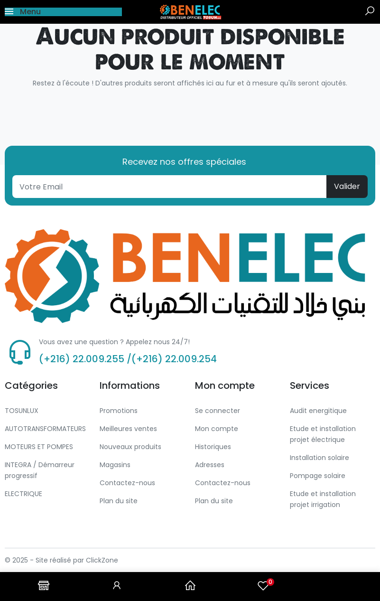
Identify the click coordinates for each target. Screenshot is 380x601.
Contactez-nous (127, 483)
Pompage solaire (317, 475)
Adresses (209, 465)
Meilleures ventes (128, 428)
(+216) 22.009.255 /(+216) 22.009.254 (128, 359)
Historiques (213, 446)
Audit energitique (318, 410)
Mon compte (216, 428)
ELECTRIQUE (23, 493)
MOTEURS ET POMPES (39, 446)
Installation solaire (319, 457)
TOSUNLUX (21, 410)
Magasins (115, 465)
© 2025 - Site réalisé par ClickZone (61, 560)
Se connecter (217, 410)
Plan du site (119, 501)
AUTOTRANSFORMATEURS (45, 428)
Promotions (119, 410)
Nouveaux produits (130, 446)
